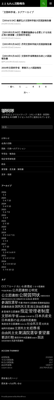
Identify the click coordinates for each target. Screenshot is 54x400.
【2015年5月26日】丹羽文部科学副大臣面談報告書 (26, 44)
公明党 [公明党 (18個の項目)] (33, 290)
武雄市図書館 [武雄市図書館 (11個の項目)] (28, 320)
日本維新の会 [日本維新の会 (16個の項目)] (10, 320)
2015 (3, 255)
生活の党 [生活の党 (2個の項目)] (23, 324)
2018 (3, 238)
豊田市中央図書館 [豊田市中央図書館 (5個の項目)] (23, 337)
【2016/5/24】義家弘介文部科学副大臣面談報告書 (26, 20)
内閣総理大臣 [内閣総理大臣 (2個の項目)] (21, 299)
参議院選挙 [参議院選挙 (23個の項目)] (9, 302)
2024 (3, 203)
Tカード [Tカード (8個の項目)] (11, 286)
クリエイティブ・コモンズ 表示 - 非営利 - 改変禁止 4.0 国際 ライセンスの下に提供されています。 (26, 115)
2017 (3, 244)
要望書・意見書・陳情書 (12, 169)
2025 (3, 198)
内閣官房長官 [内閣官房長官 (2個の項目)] (45, 296)
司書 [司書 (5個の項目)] (20, 302)
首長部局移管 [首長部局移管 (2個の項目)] (6, 341)
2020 (3, 226)
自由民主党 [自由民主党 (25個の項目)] (9, 333)
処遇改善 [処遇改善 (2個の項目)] (29, 299)
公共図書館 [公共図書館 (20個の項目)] (20, 290)
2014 (3, 261)
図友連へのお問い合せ (11, 383)
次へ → (27, 92)
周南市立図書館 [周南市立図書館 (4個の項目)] (30, 303)
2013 (3, 267)
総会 (3, 164)
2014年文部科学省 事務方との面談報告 (21, 67)
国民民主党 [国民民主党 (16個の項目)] (22, 306)
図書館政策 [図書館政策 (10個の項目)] (7, 306)
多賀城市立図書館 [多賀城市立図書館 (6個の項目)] (10, 311)
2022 (3, 215)
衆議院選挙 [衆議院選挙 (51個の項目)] (28, 332)
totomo (18, 24)
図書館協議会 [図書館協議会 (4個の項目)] (44, 303)
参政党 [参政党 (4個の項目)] (36, 299)
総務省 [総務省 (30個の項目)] (35, 328)
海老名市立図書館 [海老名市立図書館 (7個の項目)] (10, 323)
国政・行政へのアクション (13, 148)
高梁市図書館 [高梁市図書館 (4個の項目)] (17, 341)
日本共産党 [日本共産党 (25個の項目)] (43, 316)
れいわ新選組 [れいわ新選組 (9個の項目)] (24, 286)
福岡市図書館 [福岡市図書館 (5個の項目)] (7, 328)
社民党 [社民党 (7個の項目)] (45, 323)
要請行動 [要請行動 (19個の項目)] (7, 337)
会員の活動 (6, 143)
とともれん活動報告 (13, 3)
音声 (3, 62)
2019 (3, 232)
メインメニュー (50, 3)
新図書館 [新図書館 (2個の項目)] (22, 316)
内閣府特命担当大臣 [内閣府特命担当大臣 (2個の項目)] (8, 299)
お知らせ (5, 138)
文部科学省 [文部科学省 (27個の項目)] (10, 316)
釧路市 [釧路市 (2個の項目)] (34, 338)
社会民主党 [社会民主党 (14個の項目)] (34, 323)
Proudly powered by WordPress (13, 396)
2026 (3, 192)
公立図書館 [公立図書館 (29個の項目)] (10, 295)
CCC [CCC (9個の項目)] (4, 286)
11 (13, 235)
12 (13, 258)
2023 (3, 209)
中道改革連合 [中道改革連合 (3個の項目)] (6, 291)
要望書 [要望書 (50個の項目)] (44, 332)
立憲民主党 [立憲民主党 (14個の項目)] (22, 328)
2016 (3, 249)
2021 (3, 221)
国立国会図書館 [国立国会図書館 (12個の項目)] (40, 306)
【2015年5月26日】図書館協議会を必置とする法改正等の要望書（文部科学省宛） (26, 33)
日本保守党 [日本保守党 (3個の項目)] (30, 316)
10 (9, 200)
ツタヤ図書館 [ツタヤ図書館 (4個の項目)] (39, 286)
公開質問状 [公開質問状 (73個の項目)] (29, 294)
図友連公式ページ (9, 378)
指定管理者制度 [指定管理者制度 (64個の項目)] (35, 310)
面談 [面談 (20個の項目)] (40, 337)
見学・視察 (6, 174)
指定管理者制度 (8, 159)
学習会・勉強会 (8, 153)
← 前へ (11, 86)
